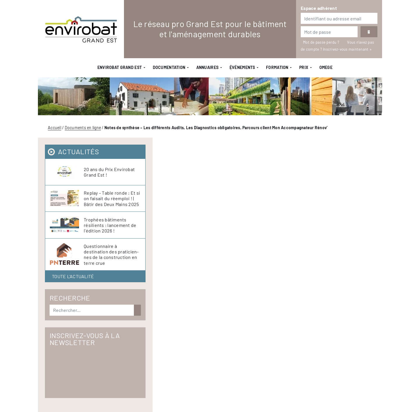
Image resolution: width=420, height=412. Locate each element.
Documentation (169, 67)
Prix (303, 67)
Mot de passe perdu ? (321, 42)
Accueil (54, 127)
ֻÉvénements (242, 67)
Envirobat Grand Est (119, 67)
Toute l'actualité (73, 276)
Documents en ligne (83, 127)
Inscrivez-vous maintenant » (347, 49)
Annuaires (207, 67)
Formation (277, 67)
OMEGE (325, 67)
